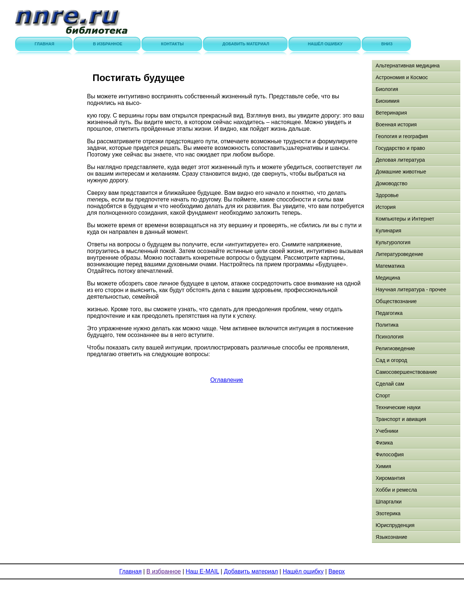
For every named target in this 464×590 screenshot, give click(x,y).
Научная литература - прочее (411, 289)
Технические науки (398, 407)
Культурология (393, 242)
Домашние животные (401, 172)
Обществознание (396, 301)
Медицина (388, 278)
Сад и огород (391, 360)
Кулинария (388, 230)
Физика (384, 443)
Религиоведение (395, 348)
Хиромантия (390, 478)
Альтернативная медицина (408, 66)
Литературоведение (399, 254)
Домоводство (391, 183)
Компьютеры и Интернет (405, 219)
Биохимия (387, 101)
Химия (383, 466)
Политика (387, 325)
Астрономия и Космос (402, 77)
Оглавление (226, 380)
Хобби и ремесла (396, 490)
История (386, 207)
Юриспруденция (395, 525)
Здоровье (387, 195)
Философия (390, 454)
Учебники (387, 431)
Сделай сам (390, 384)
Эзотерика (388, 513)
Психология (390, 337)
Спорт (383, 395)
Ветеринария (391, 113)
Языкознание (391, 537)
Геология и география (402, 136)
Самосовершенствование (406, 372)
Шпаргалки (389, 502)
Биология (387, 89)
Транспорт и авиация (401, 419)
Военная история (396, 124)
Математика (390, 266)
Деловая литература (400, 160)
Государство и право (400, 148)
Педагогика (389, 313)
